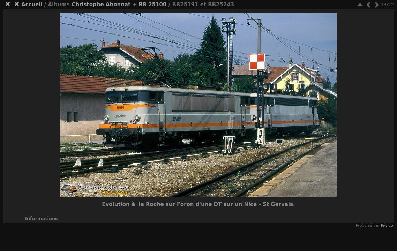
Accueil (32, 4)
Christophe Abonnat (101, 4)
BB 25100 (152, 4)
